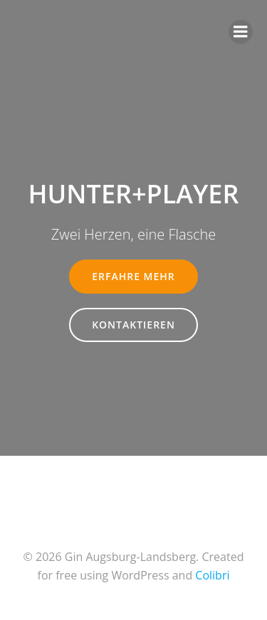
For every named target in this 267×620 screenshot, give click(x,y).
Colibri (212, 575)
